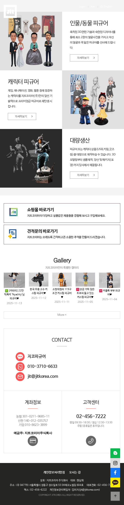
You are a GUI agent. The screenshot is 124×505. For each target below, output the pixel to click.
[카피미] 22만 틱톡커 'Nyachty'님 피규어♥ (14, 294)
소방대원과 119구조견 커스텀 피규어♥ (62, 293)
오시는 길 (75, 472)
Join (92, 6)
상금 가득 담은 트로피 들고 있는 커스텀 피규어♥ (86, 293)
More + (61, 315)
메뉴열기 (116, 7)
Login (82, 6)
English (106, 6)
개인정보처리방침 (54, 472)
